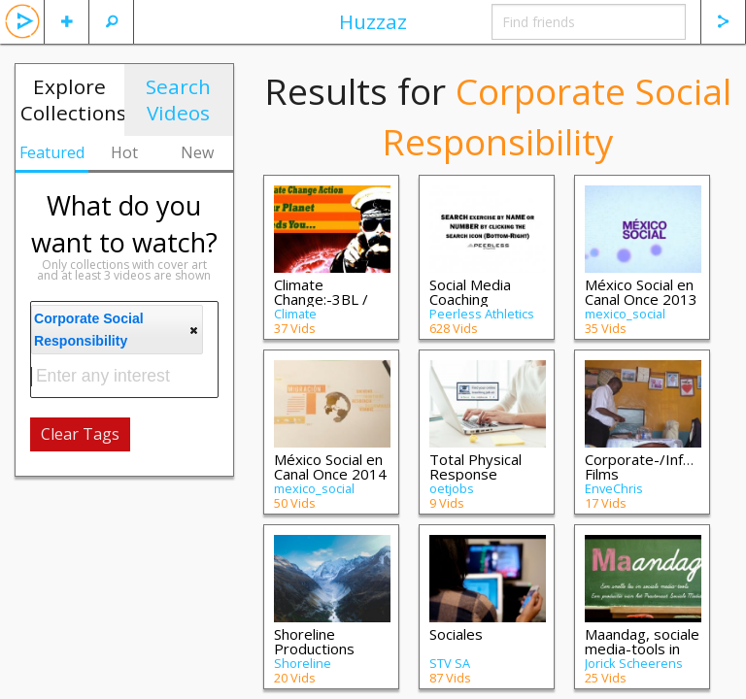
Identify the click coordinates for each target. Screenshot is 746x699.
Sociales (456, 634)
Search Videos (178, 99)
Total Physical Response (475, 466)
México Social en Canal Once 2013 (641, 292)
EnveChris (614, 488)
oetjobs (451, 488)
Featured (52, 152)
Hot (124, 152)
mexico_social (625, 313)
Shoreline (302, 663)
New (197, 152)
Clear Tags (80, 434)
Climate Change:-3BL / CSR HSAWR (321, 299)
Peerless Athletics (481, 313)
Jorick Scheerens (634, 663)
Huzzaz (373, 21)
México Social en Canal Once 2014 (330, 466)
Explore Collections (72, 99)
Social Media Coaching (470, 292)
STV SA (449, 663)
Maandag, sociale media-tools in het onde (642, 648)
